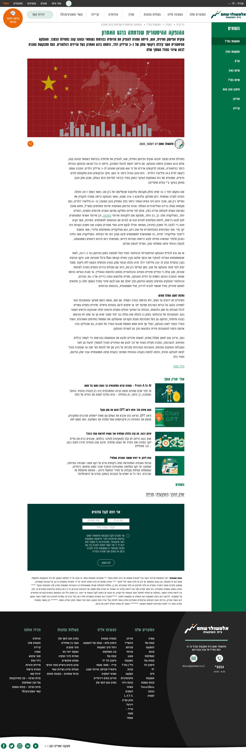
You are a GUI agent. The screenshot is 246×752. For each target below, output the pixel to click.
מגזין (131, 14)
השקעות (162, 494)
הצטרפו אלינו (175, 14)
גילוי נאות (179, 366)
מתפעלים (18, 3)
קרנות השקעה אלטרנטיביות (127, 674)
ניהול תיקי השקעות (106, 647)
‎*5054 (5, 3)
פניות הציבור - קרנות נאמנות (26, 687)
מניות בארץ (234, 70)
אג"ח (237, 61)
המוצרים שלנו (198, 14)
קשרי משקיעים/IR (71, 14)
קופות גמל (149, 660)
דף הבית (180, 24)
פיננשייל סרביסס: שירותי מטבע (101, 669)
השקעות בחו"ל (232, 41)
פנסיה (151, 638)
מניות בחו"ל (234, 80)
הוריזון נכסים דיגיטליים (105, 678)
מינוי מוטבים (72, 647)
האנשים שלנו (34, 643)
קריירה (95, 14)
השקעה (107, 215)
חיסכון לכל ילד (109, 660)
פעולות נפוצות (152, 14)
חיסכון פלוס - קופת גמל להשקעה (99, 643)
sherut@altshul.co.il (193, 666)
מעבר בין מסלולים (70, 643)
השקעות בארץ (233, 52)
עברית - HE (237, 3)
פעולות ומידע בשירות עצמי (65, 669)
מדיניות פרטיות (33, 665)
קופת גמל (111, 656)
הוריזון (236, 99)
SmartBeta (147, 687)
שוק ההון (177, 494)
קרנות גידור (127, 682)
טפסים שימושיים (70, 660)
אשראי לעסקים (109, 673)
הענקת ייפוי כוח (71, 651)
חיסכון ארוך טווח (231, 89)
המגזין (169, 24)
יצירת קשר (38, 14)
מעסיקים (31, 3)
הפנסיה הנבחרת (108, 638)
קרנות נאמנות (147, 682)
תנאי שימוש (35, 656)
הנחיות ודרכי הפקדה (69, 656)
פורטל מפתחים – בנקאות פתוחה (63, 673)
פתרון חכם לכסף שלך (106, 682)
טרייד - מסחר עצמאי (129, 713)
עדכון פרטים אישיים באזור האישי (62, 665)
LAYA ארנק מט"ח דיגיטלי (127, 700)
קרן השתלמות (109, 651)
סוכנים (44, 3)
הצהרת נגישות (34, 669)
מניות (150, 494)
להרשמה (106, 562)
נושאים (234, 28)
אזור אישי (56, 3)
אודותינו (113, 14)
